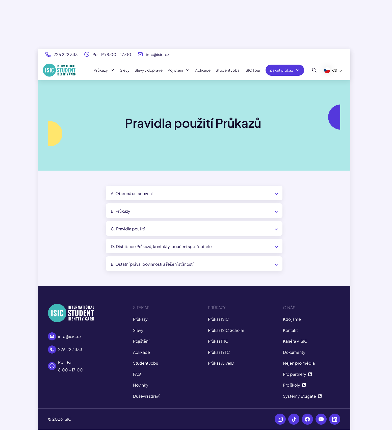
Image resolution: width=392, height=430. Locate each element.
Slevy (124, 70)
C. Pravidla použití (128, 228)
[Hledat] (314, 70)
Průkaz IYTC (219, 352)
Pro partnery (297, 374)
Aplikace (203, 70)
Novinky (140, 385)
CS (330, 70)
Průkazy (104, 70)
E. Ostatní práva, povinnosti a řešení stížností (152, 264)
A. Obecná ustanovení (131, 193)
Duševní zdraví (146, 396)
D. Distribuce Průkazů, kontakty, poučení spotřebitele (161, 246)
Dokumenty (294, 352)
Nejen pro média (299, 363)
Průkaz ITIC (218, 341)
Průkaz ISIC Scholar (226, 330)
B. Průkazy (120, 211)
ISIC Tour (252, 70)
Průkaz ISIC (218, 319)
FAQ (137, 374)
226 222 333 (66, 54)
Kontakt (290, 330)
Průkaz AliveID (221, 363)
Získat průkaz (285, 70)
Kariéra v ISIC (295, 341)
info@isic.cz (157, 54)
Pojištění (179, 70)
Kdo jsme (292, 319)
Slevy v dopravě (149, 70)
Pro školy (294, 385)
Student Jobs (228, 70)
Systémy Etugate (302, 396)
